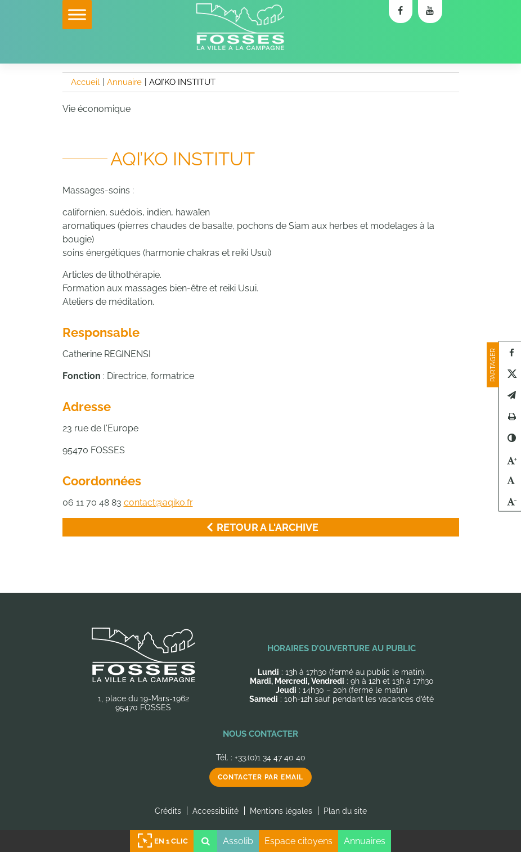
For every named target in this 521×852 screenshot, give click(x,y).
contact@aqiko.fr (158, 502)
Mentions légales (281, 810)
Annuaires (364, 841)
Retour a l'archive (260, 527)
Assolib (238, 841)
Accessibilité (215, 810)
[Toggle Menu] (77, 14)
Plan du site (345, 810)
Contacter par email (260, 777)
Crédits (168, 810)
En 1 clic (162, 841)
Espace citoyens (298, 841)
